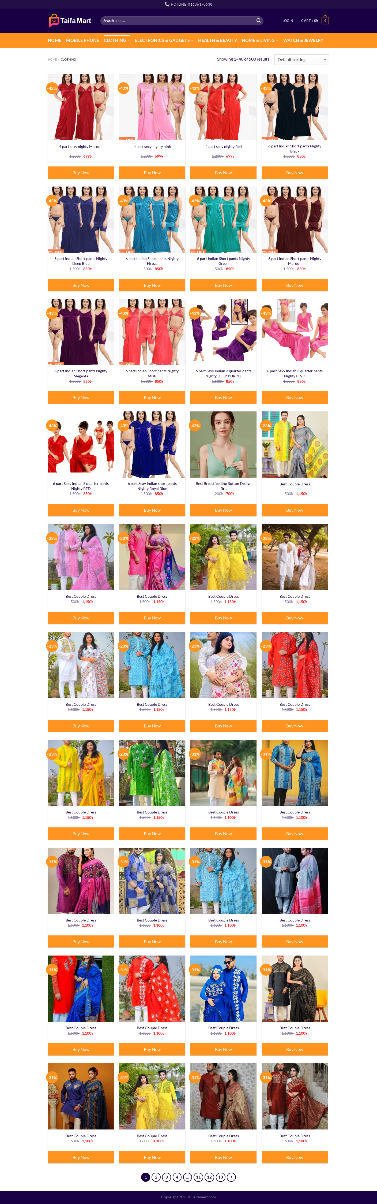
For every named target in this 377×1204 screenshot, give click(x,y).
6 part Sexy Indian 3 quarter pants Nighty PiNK (295, 373)
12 (209, 1177)
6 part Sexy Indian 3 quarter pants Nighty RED (81, 486)
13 (220, 1177)
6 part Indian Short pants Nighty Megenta (80, 373)
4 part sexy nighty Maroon (81, 146)
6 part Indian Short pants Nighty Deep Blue (80, 261)
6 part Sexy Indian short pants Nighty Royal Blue (152, 486)
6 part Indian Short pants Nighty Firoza (152, 261)
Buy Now (81, 172)
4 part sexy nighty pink (152, 146)
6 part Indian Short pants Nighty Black (294, 148)
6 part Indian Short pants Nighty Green (223, 261)
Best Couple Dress (295, 484)
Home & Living (260, 40)
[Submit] (258, 20)
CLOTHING (117, 40)
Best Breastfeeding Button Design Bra (223, 486)
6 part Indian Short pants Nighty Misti (152, 373)
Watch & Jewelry (303, 40)
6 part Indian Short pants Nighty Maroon (294, 261)
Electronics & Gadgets (164, 40)
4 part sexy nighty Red (223, 146)
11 (198, 1177)
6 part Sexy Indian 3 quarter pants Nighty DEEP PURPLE (223, 373)
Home (54, 40)
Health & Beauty (217, 40)
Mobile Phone (82, 40)
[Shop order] (301, 59)
